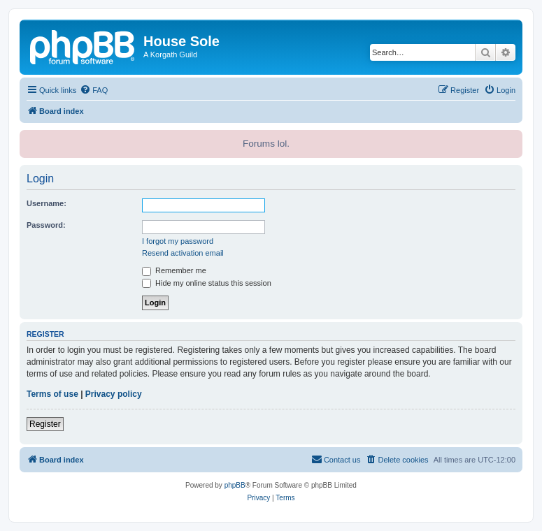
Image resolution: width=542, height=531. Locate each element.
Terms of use (52, 394)
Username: (46, 203)
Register (45, 424)
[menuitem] (94, 90)
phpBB (234, 485)
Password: (46, 225)
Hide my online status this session (206, 283)
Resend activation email (183, 253)
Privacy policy (113, 394)
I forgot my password (177, 241)
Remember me (174, 270)
